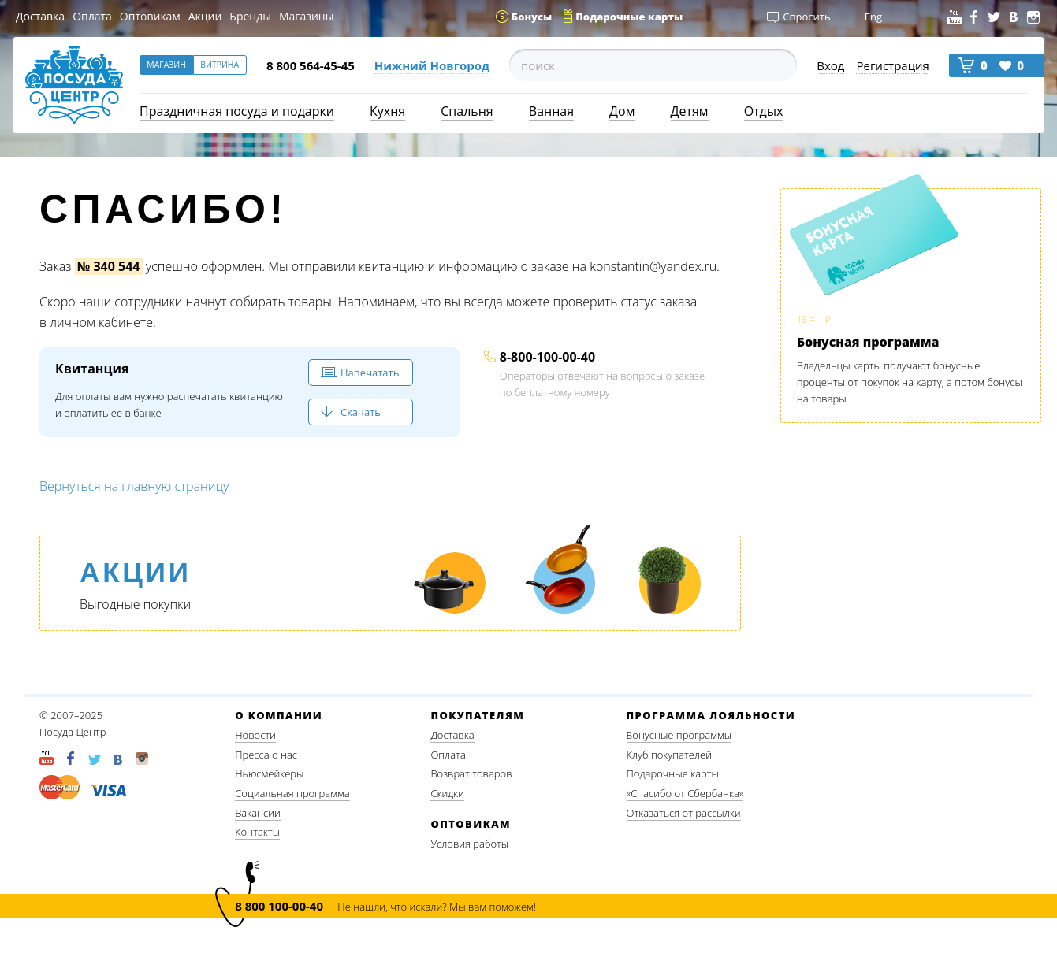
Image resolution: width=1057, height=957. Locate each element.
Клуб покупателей (669, 754)
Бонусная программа (868, 342)
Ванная (551, 111)
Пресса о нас (266, 754)
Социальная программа (292, 793)
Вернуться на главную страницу (134, 486)
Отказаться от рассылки (684, 813)
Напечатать (370, 372)
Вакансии (258, 813)
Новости (255, 735)
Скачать (361, 412)
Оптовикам (150, 16)
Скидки (447, 793)
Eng (873, 16)
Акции (205, 16)
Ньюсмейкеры (269, 773)
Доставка (40, 16)
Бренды (250, 16)
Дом (622, 111)
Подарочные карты (673, 773)
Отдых (763, 111)
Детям (690, 111)
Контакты (257, 832)
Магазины (306, 16)
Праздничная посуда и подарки (237, 111)
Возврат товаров (471, 773)
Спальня (467, 111)
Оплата (92, 16)
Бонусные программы (679, 735)
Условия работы (469, 843)
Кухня (387, 111)
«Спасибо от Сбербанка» (685, 793)
